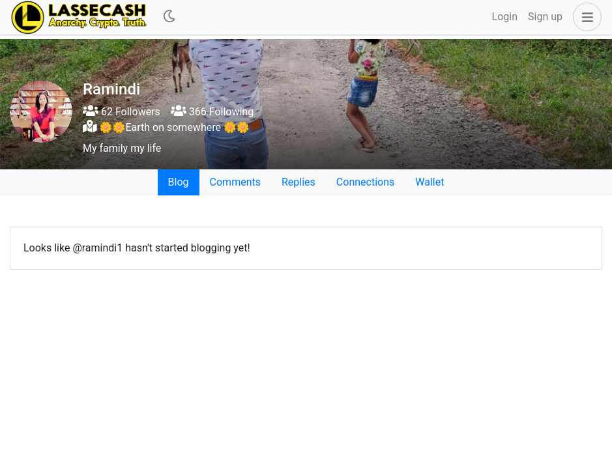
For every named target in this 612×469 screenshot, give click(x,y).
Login (504, 16)
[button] (585, 17)
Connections (365, 182)
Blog (178, 182)
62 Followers (121, 112)
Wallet (429, 182)
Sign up (545, 16)
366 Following (212, 112)
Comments (235, 182)
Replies (298, 182)
